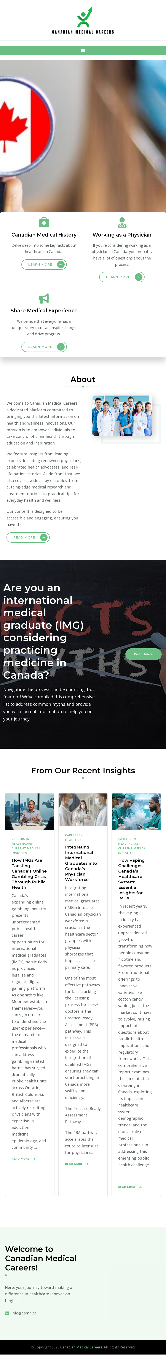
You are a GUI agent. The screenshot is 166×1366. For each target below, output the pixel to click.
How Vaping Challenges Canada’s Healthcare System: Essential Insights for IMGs (132, 890)
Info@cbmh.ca (24, 1324)
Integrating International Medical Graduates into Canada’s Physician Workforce (82, 873)
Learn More (40, 272)
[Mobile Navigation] (83, 50)
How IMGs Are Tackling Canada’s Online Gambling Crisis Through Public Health (29, 887)
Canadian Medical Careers (81, 1358)
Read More (24, 547)
